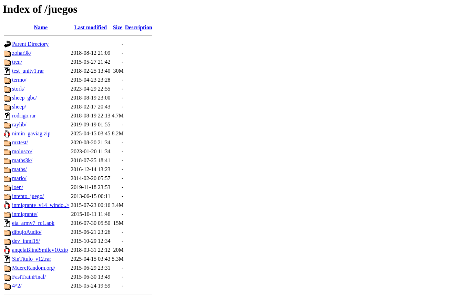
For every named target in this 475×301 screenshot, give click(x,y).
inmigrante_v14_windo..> (40, 205)
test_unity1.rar (28, 71)
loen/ (17, 187)
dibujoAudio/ (26, 232)
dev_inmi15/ (26, 241)
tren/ (17, 62)
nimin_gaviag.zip (31, 133)
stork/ (18, 89)
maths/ (19, 169)
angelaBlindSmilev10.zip (40, 250)
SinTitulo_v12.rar (31, 259)
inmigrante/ (25, 214)
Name (41, 27)
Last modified (90, 27)
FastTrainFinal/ (29, 277)
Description (138, 27)
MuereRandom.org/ (33, 268)
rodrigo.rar (24, 115)
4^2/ (17, 286)
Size (118, 27)
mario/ (19, 178)
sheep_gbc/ (24, 98)
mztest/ (20, 142)
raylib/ (19, 124)
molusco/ (22, 151)
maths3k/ (22, 160)
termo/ (19, 80)
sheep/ (19, 107)
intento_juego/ (28, 196)
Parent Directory (30, 44)
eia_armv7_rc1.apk (33, 223)
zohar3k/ (21, 53)
